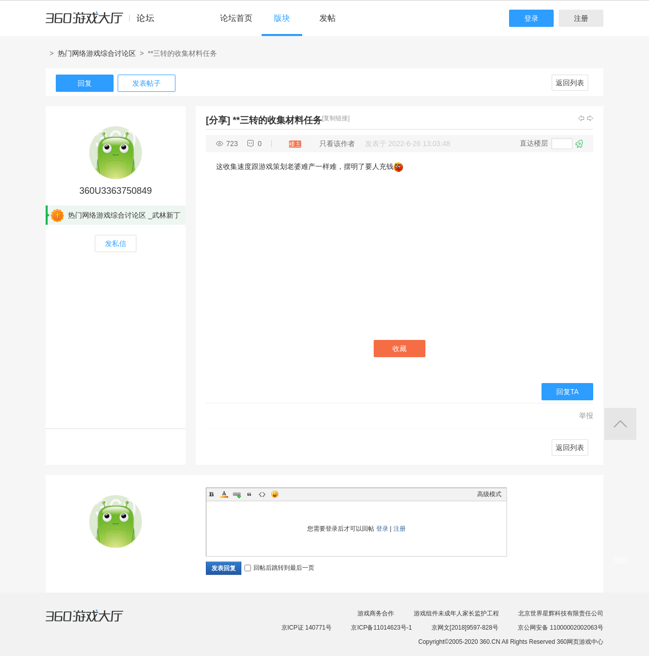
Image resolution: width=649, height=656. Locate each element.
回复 (85, 83)
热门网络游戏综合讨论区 (97, 53)
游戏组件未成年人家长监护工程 (456, 613)
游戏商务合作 (375, 613)
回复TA (567, 392)
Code (262, 494)
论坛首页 (236, 18)
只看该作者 (337, 144)
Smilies (275, 494)
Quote (249, 494)
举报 (586, 415)
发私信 (115, 243)
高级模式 (489, 494)
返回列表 (570, 83)
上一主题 (581, 118)
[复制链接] (336, 118)
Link (237, 494)
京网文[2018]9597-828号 (464, 627)
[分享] (218, 120)
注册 (581, 18)
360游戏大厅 (95, 622)
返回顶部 (620, 424)
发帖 (327, 18)
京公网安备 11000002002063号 (560, 627)
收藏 (399, 348)
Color (224, 494)
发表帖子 (146, 83)
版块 (282, 18)
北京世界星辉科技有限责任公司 (560, 613)
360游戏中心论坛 (104, 22)
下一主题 (590, 118)
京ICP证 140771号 (306, 627)
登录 (531, 18)
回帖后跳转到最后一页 (279, 567)
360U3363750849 (115, 191)
